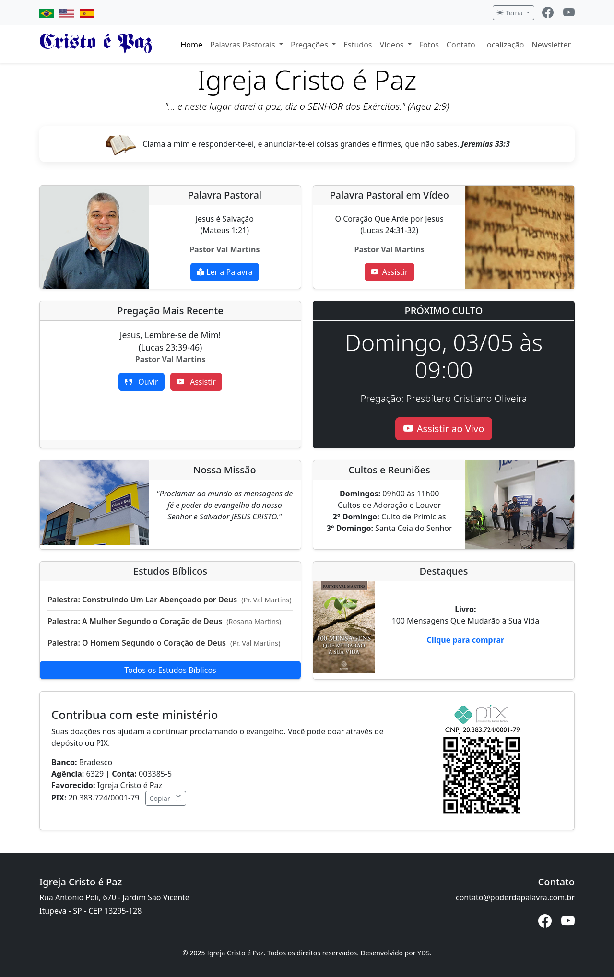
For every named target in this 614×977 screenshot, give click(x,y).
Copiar (166, 798)
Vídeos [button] (393, 44)
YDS (423, 952)
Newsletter (551, 44)
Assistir (389, 272)
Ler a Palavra (225, 272)
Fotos (429, 44)
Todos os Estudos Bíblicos (170, 670)
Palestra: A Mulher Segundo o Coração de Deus (164, 621)
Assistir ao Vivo (443, 428)
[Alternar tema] (513, 12)
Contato (461, 44)
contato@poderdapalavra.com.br (515, 897)
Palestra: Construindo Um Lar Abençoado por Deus (169, 599)
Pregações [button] (310, 44)
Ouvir (141, 382)
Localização (503, 44)
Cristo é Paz (95, 44)
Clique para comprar (465, 640)
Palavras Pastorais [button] (243, 44)
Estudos (357, 44)
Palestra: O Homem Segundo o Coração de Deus (163, 642)
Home (191, 44)
